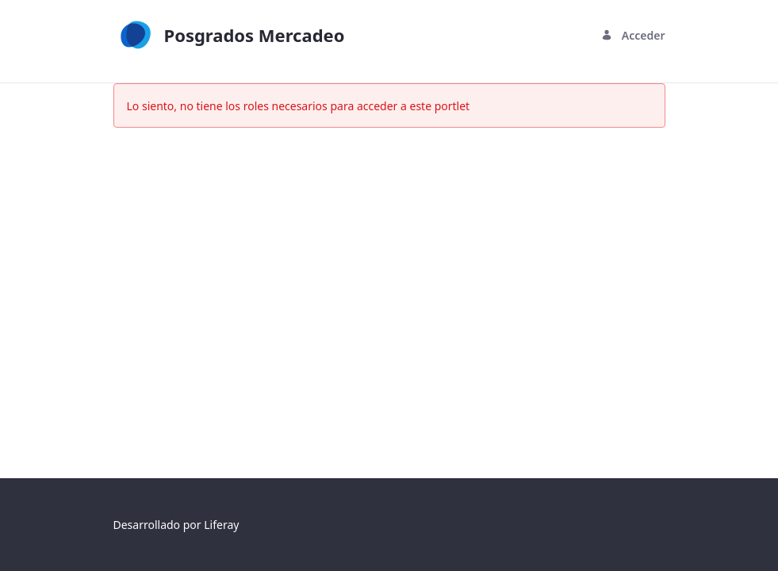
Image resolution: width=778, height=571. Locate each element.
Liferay (221, 524)
